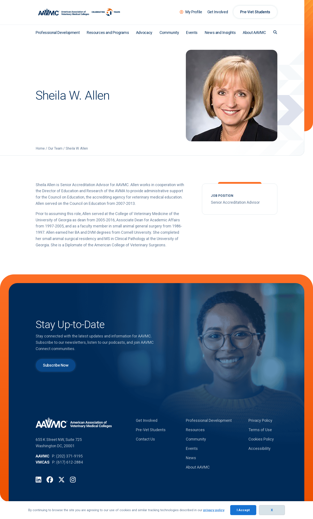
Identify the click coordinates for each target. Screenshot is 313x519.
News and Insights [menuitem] (220, 32)
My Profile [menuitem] (193, 12)
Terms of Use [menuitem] (260, 429)
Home (40, 148)
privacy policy (213, 510)
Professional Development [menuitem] (58, 32)
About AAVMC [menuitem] (254, 32)
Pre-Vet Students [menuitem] (255, 12)
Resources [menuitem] (195, 429)
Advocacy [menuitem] (144, 32)
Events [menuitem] (192, 32)
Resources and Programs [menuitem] (108, 32)
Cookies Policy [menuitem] (261, 439)
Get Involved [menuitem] (217, 12)
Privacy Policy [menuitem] (260, 420)
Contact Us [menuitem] (145, 439)
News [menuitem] (191, 458)
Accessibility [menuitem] (259, 448)
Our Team (55, 148)
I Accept (243, 510)
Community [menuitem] (169, 32)
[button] (275, 32)
